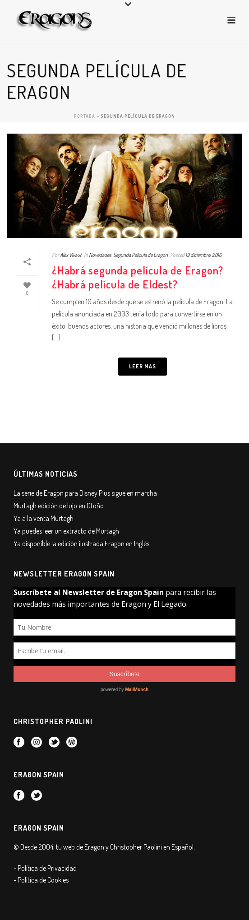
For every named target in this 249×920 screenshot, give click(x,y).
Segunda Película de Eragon (140, 254)
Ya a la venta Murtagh (44, 518)
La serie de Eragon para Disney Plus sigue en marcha (85, 493)
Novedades (100, 254)
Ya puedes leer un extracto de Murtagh (66, 531)
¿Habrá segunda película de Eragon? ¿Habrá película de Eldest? (137, 277)
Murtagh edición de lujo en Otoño (59, 506)
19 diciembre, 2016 (203, 254)
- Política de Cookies (41, 879)
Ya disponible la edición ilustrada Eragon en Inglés (81, 543)
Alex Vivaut (71, 254)
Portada (84, 116)
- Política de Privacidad (45, 868)
